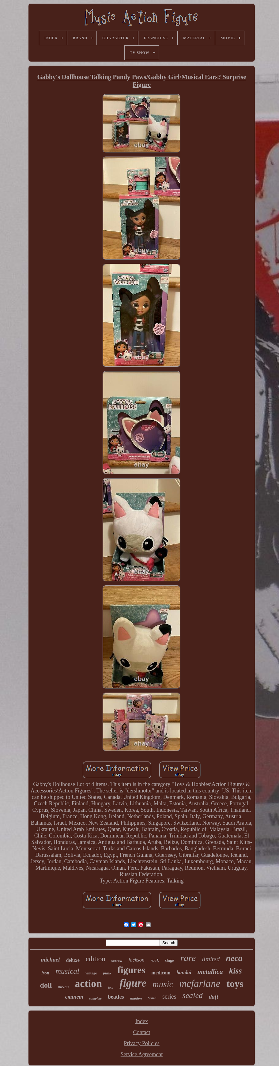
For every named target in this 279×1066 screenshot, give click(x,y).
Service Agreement (142, 1054)
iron (45, 972)
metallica (210, 971)
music (163, 984)
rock (154, 960)
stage (169, 960)
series (169, 996)
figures (131, 970)
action (88, 983)
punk (107, 973)
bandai (184, 972)
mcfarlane (199, 983)
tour (110, 987)
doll (46, 985)
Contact (141, 1032)
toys (234, 983)
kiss (235, 970)
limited (211, 959)
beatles (116, 997)
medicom (160, 972)
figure (132, 983)
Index (141, 1021)
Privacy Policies (141, 1043)
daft (213, 996)
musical (67, 971)
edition (95, 959)
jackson (137, 960)
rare (188, 958)
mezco (63, 987)
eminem (74, 997)
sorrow (117, 960)
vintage (91, 973)
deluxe (72, 960)
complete (95, 998)
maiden (136, 998)
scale (152, 997)
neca (234, 958)
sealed (193, 995)
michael (50, 959)
